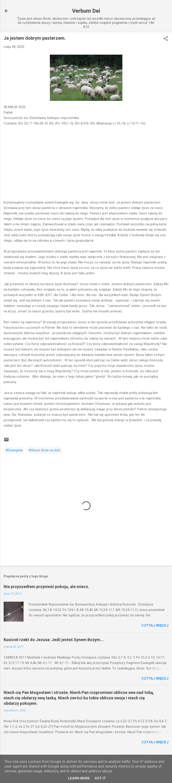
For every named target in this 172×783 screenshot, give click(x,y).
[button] (165, 39)
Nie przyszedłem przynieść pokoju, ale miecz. (46, 586)
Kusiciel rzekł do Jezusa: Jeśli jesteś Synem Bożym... (54, 639)
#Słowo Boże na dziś (44, 450)
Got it (100, 778)
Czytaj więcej (154, 625)
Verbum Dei (86, 11)
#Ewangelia (14, 450)
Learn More (79, 778)
